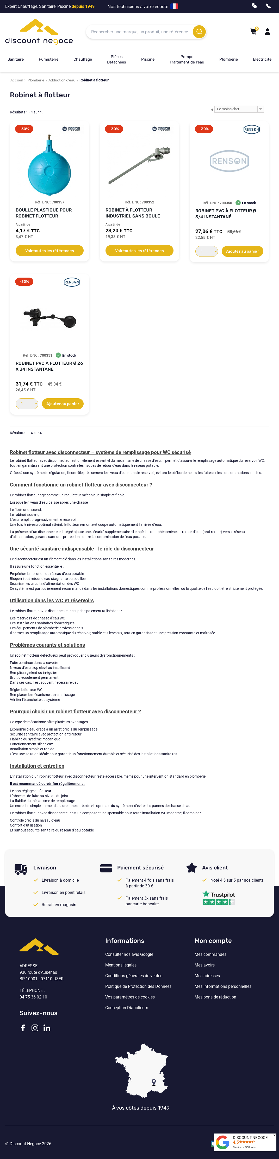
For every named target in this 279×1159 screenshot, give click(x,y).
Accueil (16, 80)
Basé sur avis (244, 1147)
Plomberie (228, 59)
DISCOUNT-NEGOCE (250, 1137)
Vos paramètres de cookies (130, 997)
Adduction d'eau (61, 80)
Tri (211, 110)
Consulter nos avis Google (129, 954)
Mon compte (213, 940)
